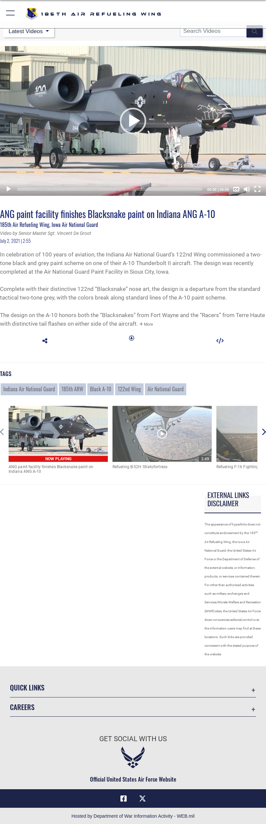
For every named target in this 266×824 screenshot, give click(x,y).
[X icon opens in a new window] (142, 798)
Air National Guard (166, 388)
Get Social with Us (133, 738)
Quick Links (27, 687)
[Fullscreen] (257, 188)
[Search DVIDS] (213, 31)
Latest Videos (27, 31)
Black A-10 (100, 388)
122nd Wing (129, 388)
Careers (22, 706)
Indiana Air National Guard (29, 388)
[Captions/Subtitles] (236, 188)
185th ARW (72, 388)
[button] (11, 14)
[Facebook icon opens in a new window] (124, 798)
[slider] (109, 188)
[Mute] (247, 188)
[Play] (8, 188)
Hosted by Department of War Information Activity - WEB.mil (133, 815)
